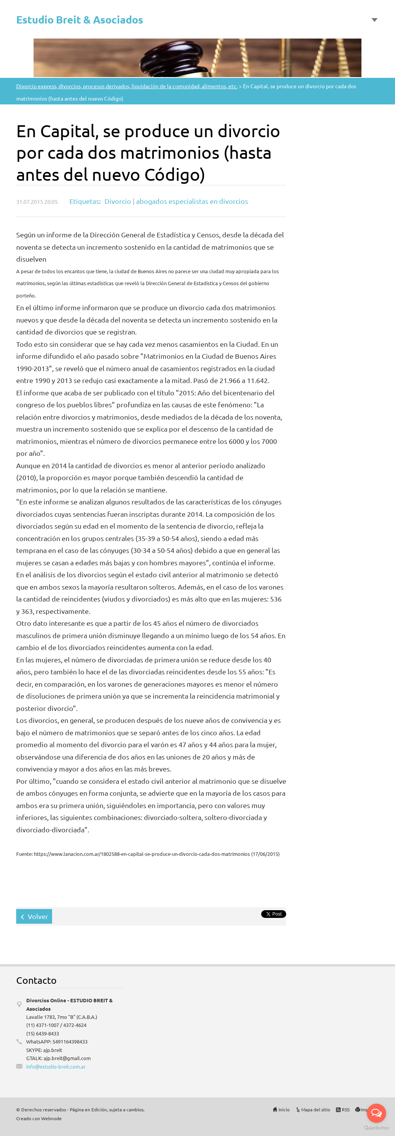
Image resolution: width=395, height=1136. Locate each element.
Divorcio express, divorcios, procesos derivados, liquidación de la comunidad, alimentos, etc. (127, 85)
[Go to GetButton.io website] (376, 1128)
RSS (345, 1109)
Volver (38, 916)
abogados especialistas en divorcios (192, 201)
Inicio (284, 1109)
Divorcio (118, 201)
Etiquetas (84, 201)
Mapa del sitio (315, 1109)
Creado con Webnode (39, 1118)
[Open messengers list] (376, 1113)
